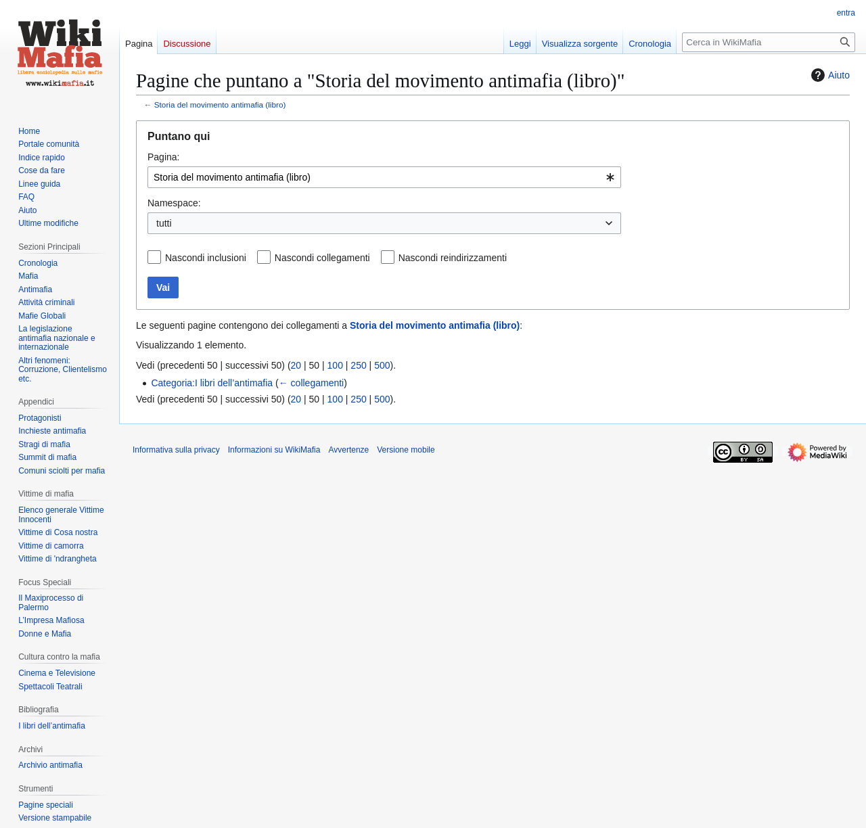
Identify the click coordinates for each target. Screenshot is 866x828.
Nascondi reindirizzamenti (452, 257)
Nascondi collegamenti (322, 257)
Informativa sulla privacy (176, 450)
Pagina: (163, 157)
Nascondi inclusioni (205, 257)
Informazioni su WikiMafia (274, 450)
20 (296, 365)
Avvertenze (348, 450)
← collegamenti (311, 382)
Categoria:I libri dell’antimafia (212, 382)
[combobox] (384, 177)
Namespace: (174, 203)
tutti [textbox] (164, 223)
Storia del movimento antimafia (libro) (220, 104)
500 (382, 365)
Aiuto (829, 75)
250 (358, 365)
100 (335, 365)
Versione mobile (405, 450)
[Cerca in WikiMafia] (768, 42)
